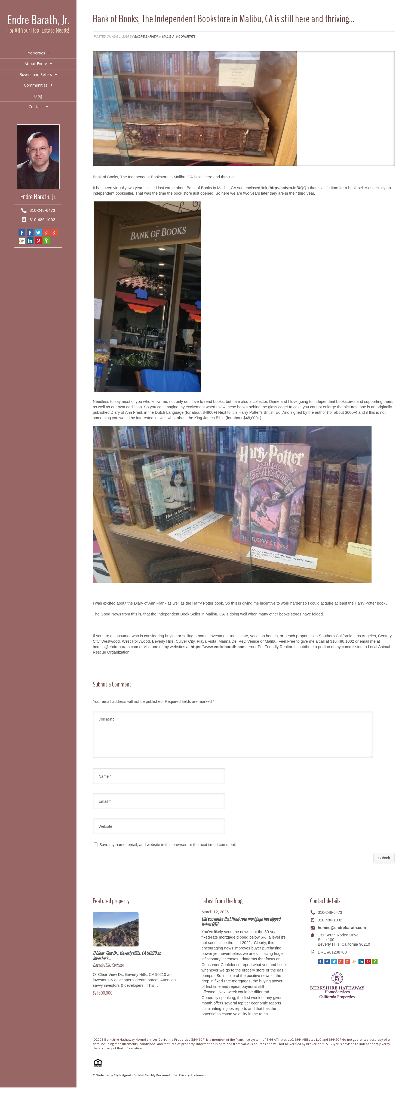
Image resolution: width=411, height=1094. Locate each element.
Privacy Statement (193, 1082)
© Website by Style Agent (112, 1082)
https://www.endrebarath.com (218, 647)
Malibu (168, 36)
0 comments (186, 36)
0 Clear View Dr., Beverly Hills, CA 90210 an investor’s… (127, 962)
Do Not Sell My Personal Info (155, 1082)
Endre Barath (146, 36)
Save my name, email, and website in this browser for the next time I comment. (167, 851)
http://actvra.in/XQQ (288, 188)
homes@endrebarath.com (342, 934)
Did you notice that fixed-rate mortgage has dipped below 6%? (240, 928)
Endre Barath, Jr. (38, 20)
